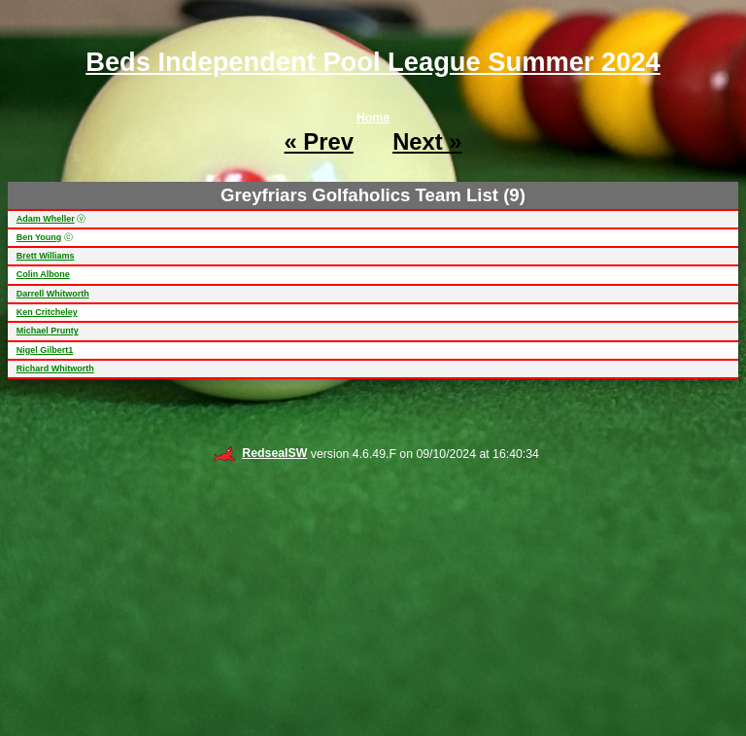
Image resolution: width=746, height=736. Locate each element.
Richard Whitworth (55, 368)
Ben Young (39, 237)
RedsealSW (260, 453)
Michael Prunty (48, 330)
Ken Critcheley (47, 312)
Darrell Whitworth (53, 293)
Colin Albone (43, 274)
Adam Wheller (46, 219)
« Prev (319, 141)
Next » (426, 141)
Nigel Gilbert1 (45, 350)
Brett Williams (46, 256)
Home (373, 117)
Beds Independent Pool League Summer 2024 (373, 62)
